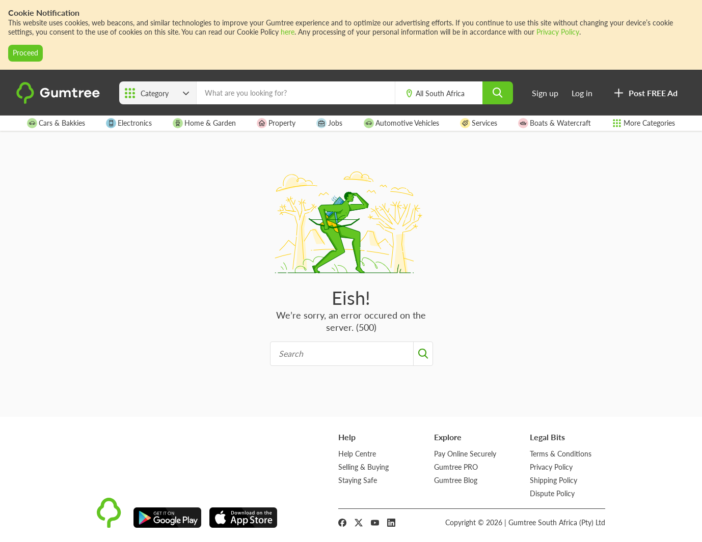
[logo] (59, 101)
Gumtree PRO (456, 467)
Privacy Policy (557, 31)
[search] (497, 92)
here (287, 31)
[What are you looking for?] (296, 92)
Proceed (25, 52)
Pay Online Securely (465, 453)
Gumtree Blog (455, 480)
